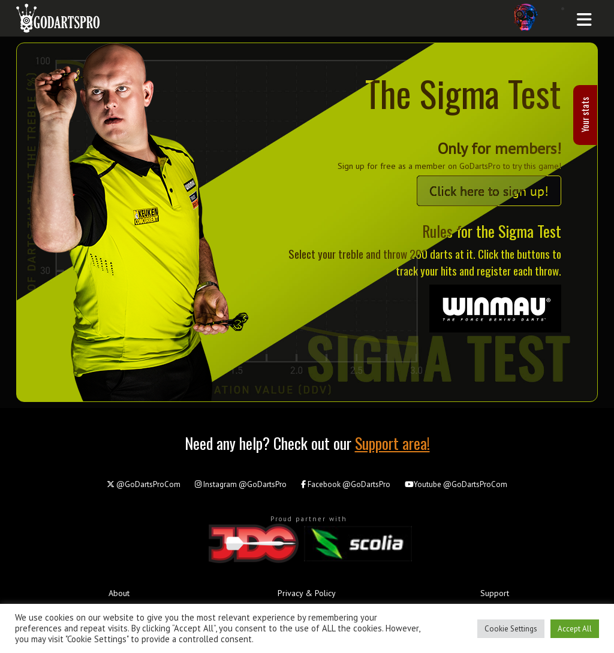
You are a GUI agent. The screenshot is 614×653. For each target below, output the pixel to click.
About (119, 593)
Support (494, 593)
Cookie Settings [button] (510, 629)
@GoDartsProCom (143, 484)
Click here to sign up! (489, 190)
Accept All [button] (575, 629)
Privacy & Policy (307, 593)
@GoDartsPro (241, 484)
